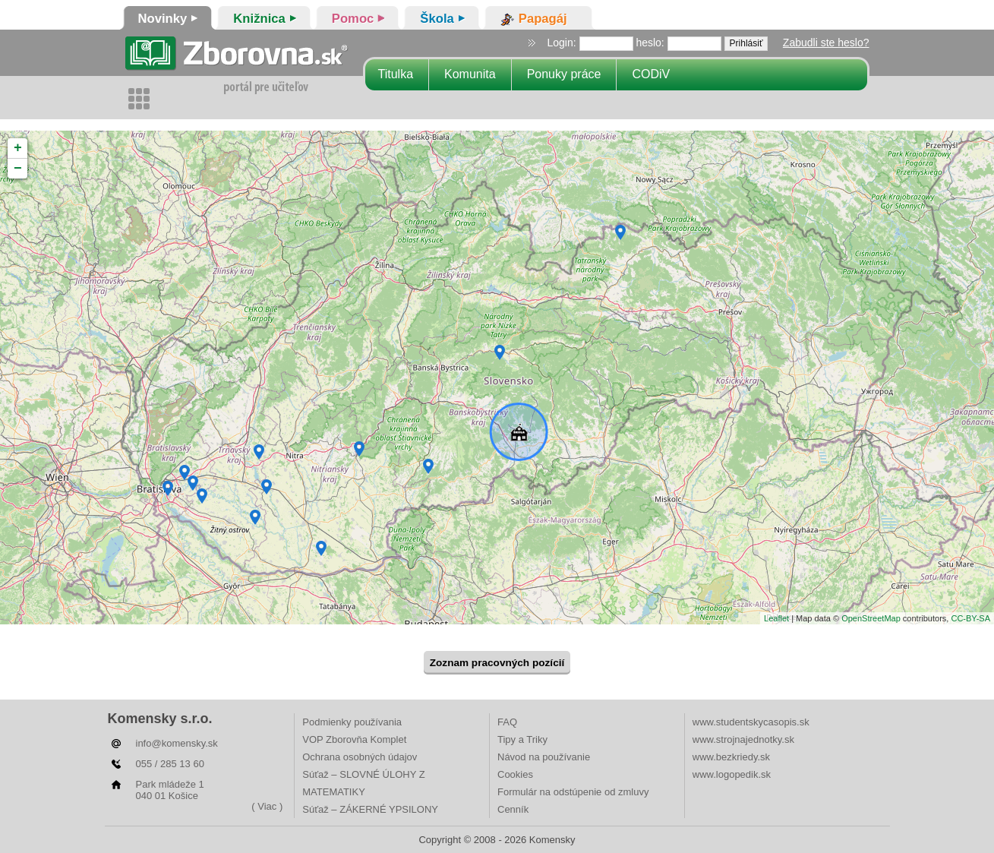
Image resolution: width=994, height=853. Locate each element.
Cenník (513, 809)
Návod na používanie (543, 757)
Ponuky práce (564, 74)
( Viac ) (266, 806)
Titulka (396, 74)
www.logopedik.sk (732, 774)
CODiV (651, 74)
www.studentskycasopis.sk (751, 722)
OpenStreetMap (871, 618)
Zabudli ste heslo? (826, 42)
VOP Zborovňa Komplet (354, 739)
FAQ (507, 722)
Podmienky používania (352, 722)
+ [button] (18, 148)
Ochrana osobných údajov (359, 757)
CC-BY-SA (970, 618)
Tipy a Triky (522, 739)
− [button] (18, 169)
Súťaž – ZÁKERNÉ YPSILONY (370, 809)
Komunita (470, 74)
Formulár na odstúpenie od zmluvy (572, 792)
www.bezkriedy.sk (731, 757)
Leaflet (776, 618)
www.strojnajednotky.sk (743, 739)
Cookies (515, 774)
